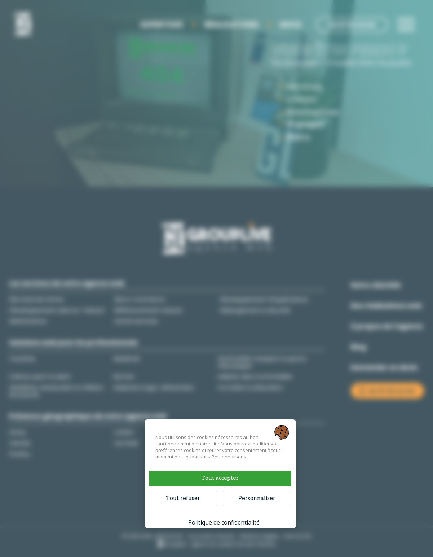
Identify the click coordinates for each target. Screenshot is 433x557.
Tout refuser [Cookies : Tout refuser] (183, 498)
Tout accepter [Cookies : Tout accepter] (220, 478)
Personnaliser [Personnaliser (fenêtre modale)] (256, 498)
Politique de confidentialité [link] (224, 522)
